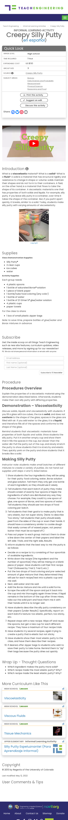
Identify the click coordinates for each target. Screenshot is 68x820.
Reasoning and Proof (36, 89)
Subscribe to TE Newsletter (51, 372)
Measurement (33, 83)
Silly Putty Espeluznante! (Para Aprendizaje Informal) (27, 748)
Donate (60, 813)
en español (34, 40)
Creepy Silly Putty (34, 73)
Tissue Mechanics (17, 733)
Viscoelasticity (15, 698)
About (18, 813)
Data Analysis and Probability (40, 80)
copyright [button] (34, 243)
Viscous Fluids (14, 716)
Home (6, 813)
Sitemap (47, 813)
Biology (30, 78)
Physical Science (35, 86)
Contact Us (32, 813)
